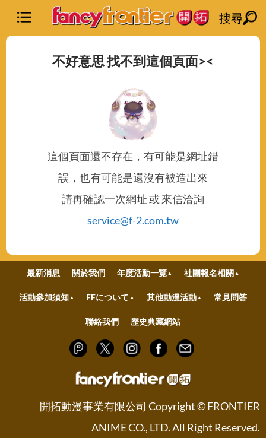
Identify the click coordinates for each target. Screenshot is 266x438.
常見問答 (230, 297)
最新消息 (43, 273)
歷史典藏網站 (155, 321)
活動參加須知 (44, 297)
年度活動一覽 (142, 273)
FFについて (107, 297)
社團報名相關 (209, 273)
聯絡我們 (102, 321)
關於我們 (88, 273)
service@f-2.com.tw (133, 220)
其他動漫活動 (172, 297)
